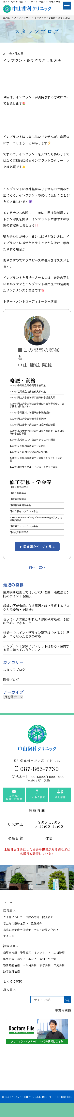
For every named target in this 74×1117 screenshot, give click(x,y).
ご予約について (12, 917)
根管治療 (45, 965)
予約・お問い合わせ (46, 930)
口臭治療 (59, 965)
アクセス (8, 936)
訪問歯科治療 (11, 971)
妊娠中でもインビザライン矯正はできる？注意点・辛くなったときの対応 (36, 634)
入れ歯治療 (30, 965)
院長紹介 (47, 917)
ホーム (8, 902)
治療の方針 (32, 917)
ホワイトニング (27, 959)
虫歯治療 (59, 952)
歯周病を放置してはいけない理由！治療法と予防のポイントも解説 (36, 594)
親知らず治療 (47, 959)
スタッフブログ (22, 17)
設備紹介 (36, 923)
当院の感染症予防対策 (17, 930)
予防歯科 (25, 952)
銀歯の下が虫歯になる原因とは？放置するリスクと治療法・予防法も (36, 607)
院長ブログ (11, 679)
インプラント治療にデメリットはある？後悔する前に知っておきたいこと (36, 647)
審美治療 (8, 959)
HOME (6, 17)
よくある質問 (12, 981)
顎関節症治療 (11, 965)
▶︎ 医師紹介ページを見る (37, 546)
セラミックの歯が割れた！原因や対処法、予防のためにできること (36, 620)
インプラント (42, 952)
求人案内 (9, 989)
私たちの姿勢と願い (15, 923)
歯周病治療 (10, 952)
